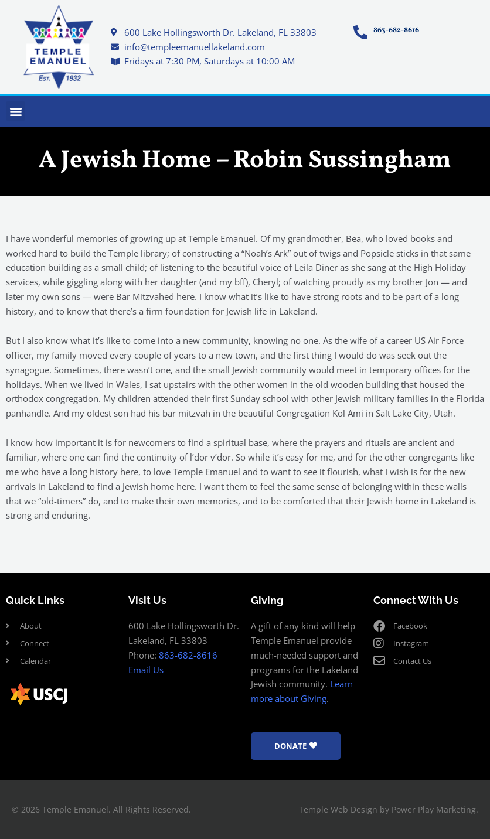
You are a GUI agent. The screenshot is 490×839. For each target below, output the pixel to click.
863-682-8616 (188, 655)
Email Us (146, 670)
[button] (15, 111)
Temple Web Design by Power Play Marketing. (388, 809)
